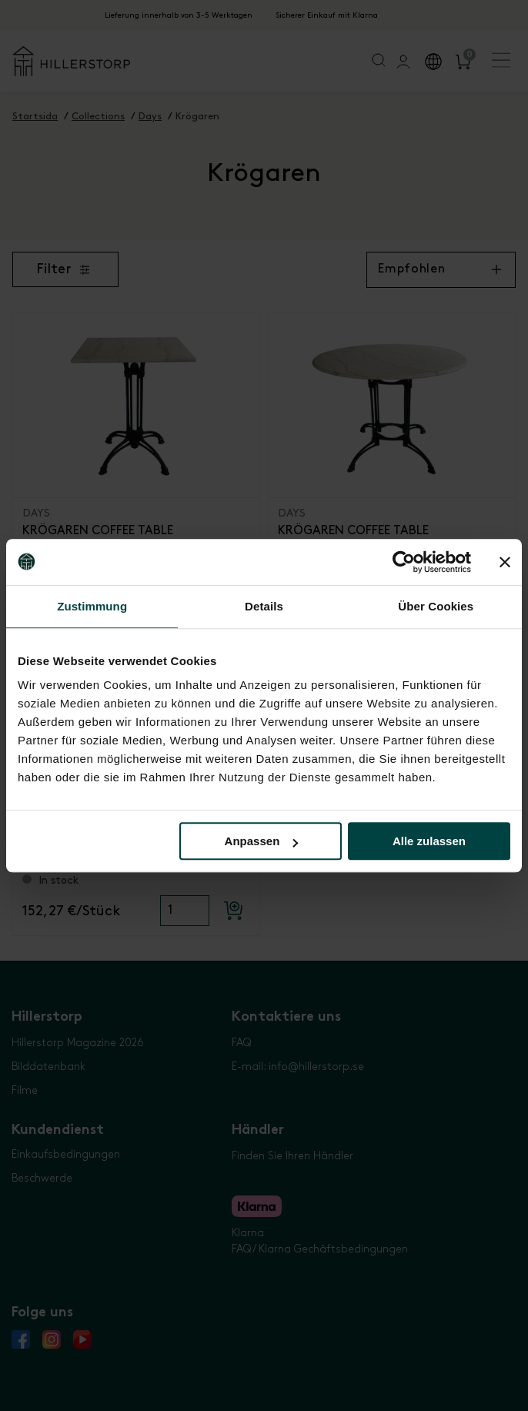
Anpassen (262, 841)
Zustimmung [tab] (92, 606)
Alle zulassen (429, 841)
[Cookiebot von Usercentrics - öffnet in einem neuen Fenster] (403, 561)
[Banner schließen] (505, 562)
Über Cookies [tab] (435, 606)
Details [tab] (264, 606)
